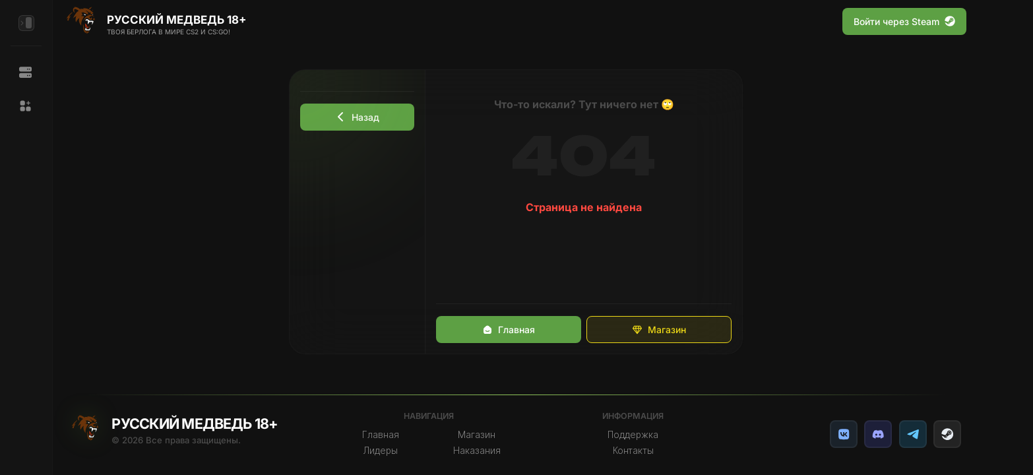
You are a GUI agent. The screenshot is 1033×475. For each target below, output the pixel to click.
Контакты (633, 450)
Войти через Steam (904, 21)
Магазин (659, 329)
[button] (26, 106)
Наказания (477, 450)
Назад (357, 117)
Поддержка (633, 434)
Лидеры (380, 450)
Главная (508, 329)
